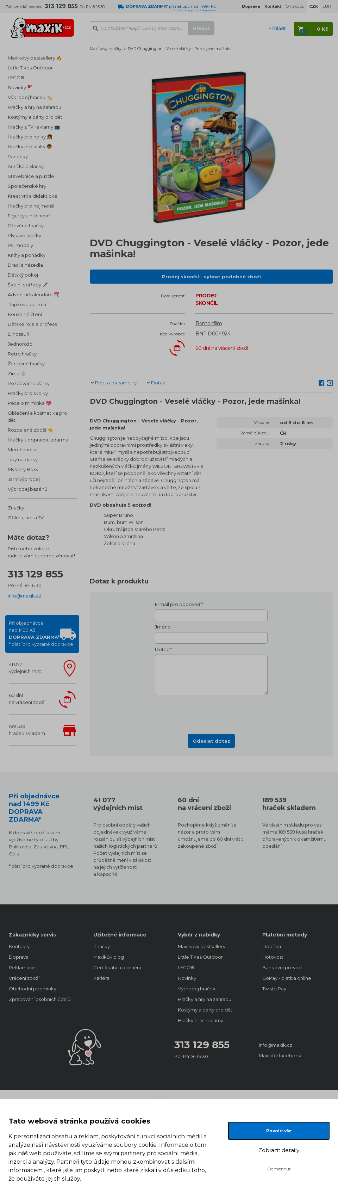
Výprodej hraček (196, 988)
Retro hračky (22, 354)
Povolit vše (279, 1130)
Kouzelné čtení (25, 314)
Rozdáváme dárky (29, 383)
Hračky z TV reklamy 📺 (34, 127)
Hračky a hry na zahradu (34, 107)
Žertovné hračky (26, 363)
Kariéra (101, 978)
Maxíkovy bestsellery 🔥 (35, 58)
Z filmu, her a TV (26, 517)
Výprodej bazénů (28, 489)
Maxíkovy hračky (105, 48)
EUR (327, 6)
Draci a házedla (25, 265)
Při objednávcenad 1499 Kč (41, 633)
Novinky (187, 978)
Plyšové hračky (24, 235)
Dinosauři (18, 334)
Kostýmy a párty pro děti (35, 117)
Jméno (163, 627)
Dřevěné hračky (26, 225)
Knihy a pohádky (26, 255)
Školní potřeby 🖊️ (28, 284)
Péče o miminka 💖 (29, 403)
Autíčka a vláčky (26, 166)
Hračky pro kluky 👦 (30, 146)
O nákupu (295, 6)
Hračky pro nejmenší (31, 206)
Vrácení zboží (24, 978)
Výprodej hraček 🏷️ (30, 97)
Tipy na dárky (23, 459)
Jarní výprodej (24, 479)
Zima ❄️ (17, 373)
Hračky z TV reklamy (200, 1020)
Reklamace (22, 967)
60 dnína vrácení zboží (27, 698)
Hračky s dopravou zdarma (38, 440)
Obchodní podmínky (32, 988)
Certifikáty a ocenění (117, 967)
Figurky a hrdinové (29, 215)
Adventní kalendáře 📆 (34, 294)
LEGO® (16, 77)
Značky (16, 508)
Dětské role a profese (32, 324)
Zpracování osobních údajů (40, 999)
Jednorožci (20, 344)
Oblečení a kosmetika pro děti (37, 416)
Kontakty (19, 946)
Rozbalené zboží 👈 (30, 430)
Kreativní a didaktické (32, 196)
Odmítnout (279, 1168)
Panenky (18, 156)
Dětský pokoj (23, 275)
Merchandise (23, 449)
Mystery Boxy (23, 469)
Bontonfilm (208, 323)
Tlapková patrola (27, 304)
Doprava (19, 957)
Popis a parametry (116, 382)
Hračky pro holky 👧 (30, 137)
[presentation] (211, 712)
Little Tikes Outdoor (30, 67)
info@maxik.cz (24, 596)
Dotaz (158, 382)
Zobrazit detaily (278, 1150)
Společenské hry (27, 186)
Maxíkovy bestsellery (201, 946)
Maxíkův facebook (280, 1055)
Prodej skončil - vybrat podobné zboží (211, 276)
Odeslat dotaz (211, 741)
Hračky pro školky (28, 393)
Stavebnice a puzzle (31, 176)
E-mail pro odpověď (177, 604)
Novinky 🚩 (20, 87)
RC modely (20, 245)
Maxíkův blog (108, 957)
